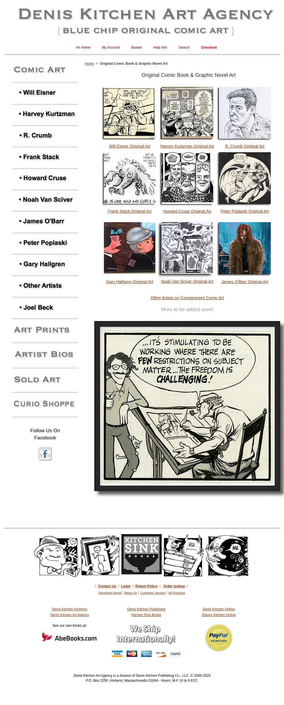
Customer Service (152, 593)
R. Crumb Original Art (244, 146)
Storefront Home (109, 593)
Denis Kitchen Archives (69, 609)
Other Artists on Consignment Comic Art (187, 298)
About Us (130, 593)
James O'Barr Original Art (244, 281)
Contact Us (107, 586)
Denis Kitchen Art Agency (69, 615)
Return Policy (146, 586)
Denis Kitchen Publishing (146, 609)
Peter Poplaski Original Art (245, 211)
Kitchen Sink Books (146, 615)
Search (184, 47)
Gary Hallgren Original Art (129, 281)
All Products (176, 593)
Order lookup (174, 586)
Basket (136, 47)
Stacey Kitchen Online (219, 615)
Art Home (83, 47)
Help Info (160, 47)
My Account (111, 47)
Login (126, 586)
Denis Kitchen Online (219, 609)
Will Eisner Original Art (129, 146)
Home (89, 64)
